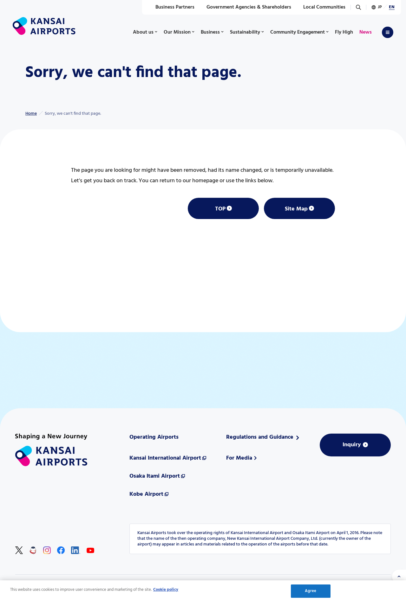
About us (143, 32)
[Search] (358, 7)
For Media (239, 458)
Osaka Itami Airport (154, 476)
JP (380, 7)
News (365, 32)
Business (210, 32)
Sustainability (245, 32)
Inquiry (352, 444)
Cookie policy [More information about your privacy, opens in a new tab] (165, 591)
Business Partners (171, 7)
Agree (310, 592)
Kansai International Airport (165, 458)
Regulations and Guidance (259, 437)
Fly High (344, 32)
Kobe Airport (146, 494)
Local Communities (320, 7)
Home (31, 113)
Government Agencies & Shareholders (245, 7)
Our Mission (177, 32)
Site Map (296, 209)
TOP (220, 209)
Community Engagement (297, 32)
